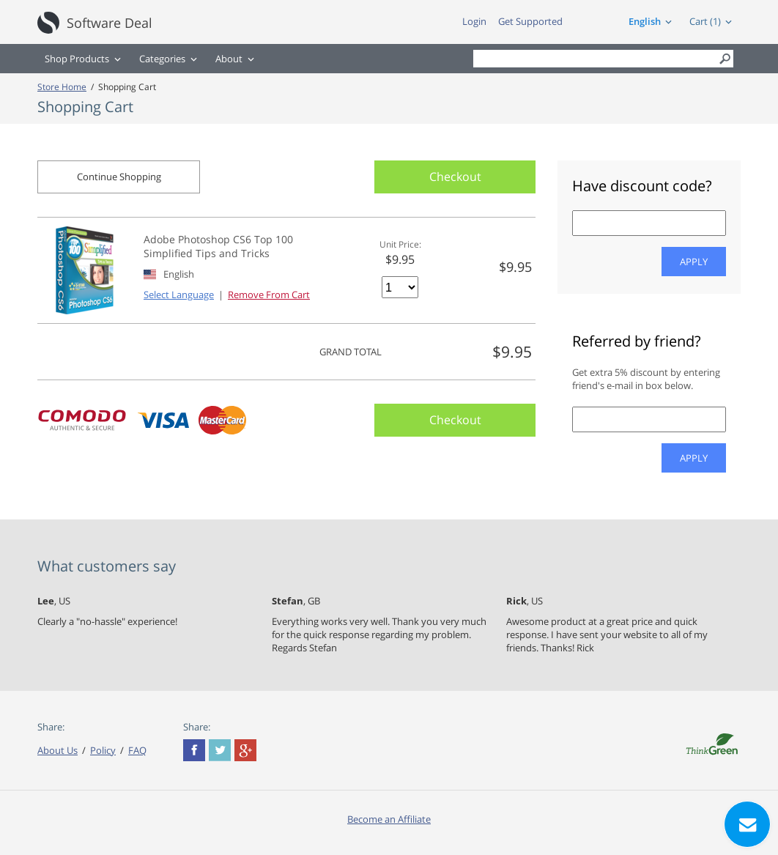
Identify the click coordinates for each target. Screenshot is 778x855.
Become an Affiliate (389, 819)
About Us (57, 750)
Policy (103, 750)
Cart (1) (705, 21)
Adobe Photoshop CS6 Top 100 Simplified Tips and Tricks (218, 246)
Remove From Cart (269, 294)
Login (474, 21)
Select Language (179, 294)
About (228, 58)
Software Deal (109, 23)
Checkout (455, 177)
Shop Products (77, 58)
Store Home (61, 86)
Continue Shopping (119, 176)
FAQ (137, 750)
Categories (162, 58)
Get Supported (530, 21)
